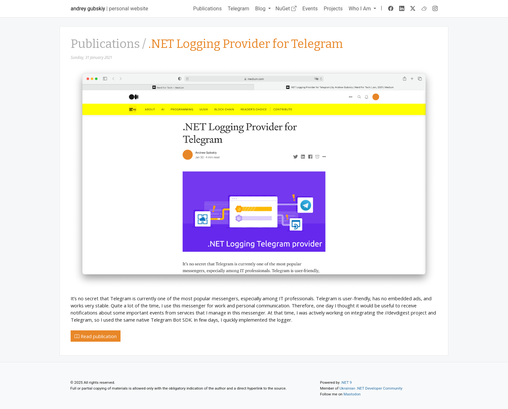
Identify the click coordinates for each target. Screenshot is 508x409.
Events (310, 9)
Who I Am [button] (360, 9)
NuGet (285, 9)
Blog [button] (261, 9)
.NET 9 (346, 382)
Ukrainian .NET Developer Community (371, 388)
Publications (207, 9)
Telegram (238, 9)
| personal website (109, 9)
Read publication (96, 336)
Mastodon (352, 394)
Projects (333, 9)
